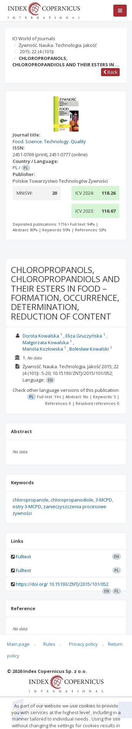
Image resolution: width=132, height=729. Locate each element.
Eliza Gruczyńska (83, 336)
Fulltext (23, 556)
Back (110, 72)
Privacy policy (83, 644)
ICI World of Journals (33, 38)
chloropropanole (31, 500)
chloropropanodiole (72, 500)
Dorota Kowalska (41, 336)
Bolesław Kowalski (89, 349)
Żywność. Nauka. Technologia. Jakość (58, 45)
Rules (49, 644)
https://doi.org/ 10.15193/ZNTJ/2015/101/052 (62, 584)
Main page (18, 644)
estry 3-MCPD (27, 506)
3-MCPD (103, 500)
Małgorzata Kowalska (46, 342)
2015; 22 (37, 51)
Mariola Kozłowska (43, 349)
